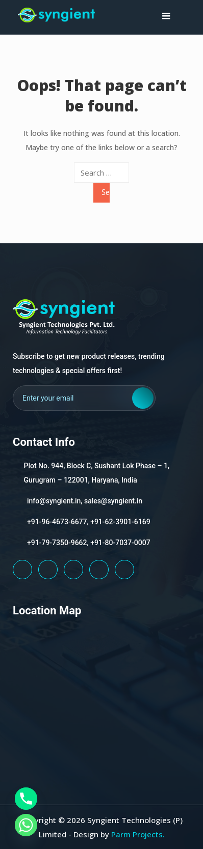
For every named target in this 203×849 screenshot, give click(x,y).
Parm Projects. (138, 834)
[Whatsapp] (26, 825)
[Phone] (26, 798)
